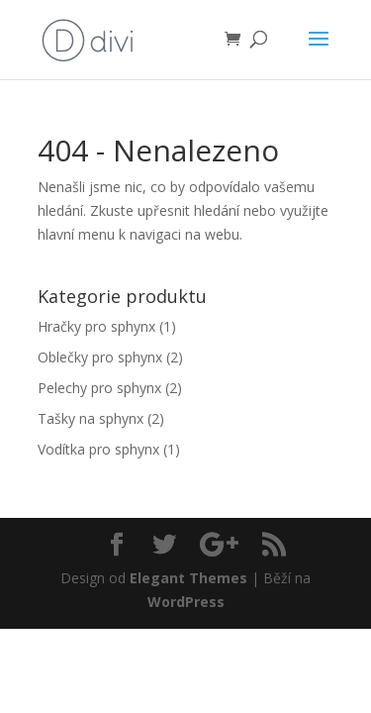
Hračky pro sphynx (96, 326)
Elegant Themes (188, 577)
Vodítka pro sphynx (98, 449)
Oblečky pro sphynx (100, 357)
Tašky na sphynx (90, 418)
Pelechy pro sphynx (99, 387)
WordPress (186, 601)
